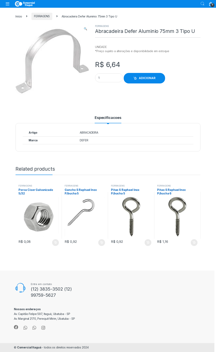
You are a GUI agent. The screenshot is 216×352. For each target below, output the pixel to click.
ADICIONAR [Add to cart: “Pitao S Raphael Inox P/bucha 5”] (148, 242)
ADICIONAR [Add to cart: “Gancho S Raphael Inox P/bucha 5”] (101, 242)
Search (202, 4)
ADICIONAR (147, 78)
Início (19, 16)
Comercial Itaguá (29, 347)
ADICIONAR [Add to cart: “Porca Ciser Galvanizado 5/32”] (55, 242)
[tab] (108, 119)
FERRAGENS (42, 16)
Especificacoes (108, 118)
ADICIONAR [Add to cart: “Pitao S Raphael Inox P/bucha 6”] (194, 242)
